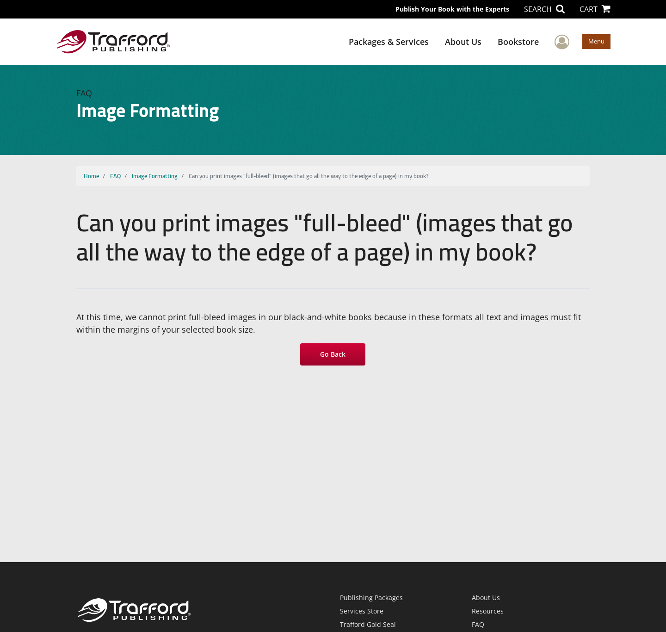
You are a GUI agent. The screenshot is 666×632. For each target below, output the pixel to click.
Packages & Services (389, 41)
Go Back (333, 354)
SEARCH (544, 9)
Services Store (361, 611)
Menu (596, 41)
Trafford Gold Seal (368, 624)
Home (91, 175)
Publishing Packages (371, 597)
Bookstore (518, 41)
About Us (463, 41)
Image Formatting (155, 175)
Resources (488, 611)
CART (595, 9)
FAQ (115, 175)
